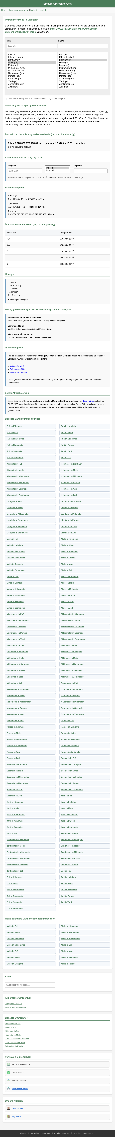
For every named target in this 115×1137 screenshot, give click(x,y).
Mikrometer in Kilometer (72, 614)
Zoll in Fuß (66, 871)
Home (4, 10)
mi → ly (57, 168)
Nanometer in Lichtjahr (72, 689)
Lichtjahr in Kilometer (71, 501)
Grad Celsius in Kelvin (15, 1043)
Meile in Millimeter (69, 551)
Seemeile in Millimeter (71, 777)
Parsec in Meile (14, 733)
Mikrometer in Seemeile (72, 633)
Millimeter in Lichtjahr (71, 652)
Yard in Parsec (68, 821)
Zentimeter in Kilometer (18, 840)
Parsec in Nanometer (17, 746)
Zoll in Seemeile (14, 902)
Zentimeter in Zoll (15, 871)
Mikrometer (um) (32, 68)
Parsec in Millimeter (70, 739)
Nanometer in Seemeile (72, 708)
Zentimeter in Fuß (69, 833)
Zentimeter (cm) (32, 84)
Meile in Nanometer (16, 558)
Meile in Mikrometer (16, 551)
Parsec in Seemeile (70, 746)
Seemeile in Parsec (70, 783)
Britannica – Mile (17, 369)
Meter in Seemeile (15, 602)
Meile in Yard (67, 564)
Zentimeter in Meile (16, 846)
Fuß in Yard (66, 451)
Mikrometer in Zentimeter (73, 639)
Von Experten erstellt (20, 1089)
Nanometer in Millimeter (72, 702)
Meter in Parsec (68, 595)
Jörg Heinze (88, 401)
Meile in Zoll (67, 570)
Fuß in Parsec (67, 445)
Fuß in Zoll (66, 458)
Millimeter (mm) (32, 70)
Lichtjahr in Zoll (68, 533)
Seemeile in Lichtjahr (71, 764)
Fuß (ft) (32, 54)
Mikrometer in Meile (70, 620)
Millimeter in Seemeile (71, 670)
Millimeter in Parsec (16, 670)
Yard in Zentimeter (70, 827)
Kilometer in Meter (70, 470)
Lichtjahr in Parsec (70, 520)
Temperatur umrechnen (15, 1007)
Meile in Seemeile (15, 564)
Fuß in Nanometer (15, 445)
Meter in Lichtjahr (15, 583)
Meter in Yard (67, 602)
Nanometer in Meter (70, 696)
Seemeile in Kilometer (17, 764)
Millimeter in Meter (70, 658)
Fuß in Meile (12, 433)
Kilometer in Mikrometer (18, 476)
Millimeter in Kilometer (17, 652)
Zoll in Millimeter (69, 890)
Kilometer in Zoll (69, 495)
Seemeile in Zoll (14, 796)
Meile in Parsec (68, 558)
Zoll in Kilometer (14, 877)
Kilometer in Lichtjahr (71, 464)
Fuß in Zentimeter (15, 458)
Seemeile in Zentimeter (72, 789)
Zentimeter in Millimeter (72, 852)
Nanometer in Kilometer (18, 689)
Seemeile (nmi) (32, 78)
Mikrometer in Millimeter (72, 627)
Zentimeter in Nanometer (18, 858)
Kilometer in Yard (69, 489)
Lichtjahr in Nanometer (17, 520)
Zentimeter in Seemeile (17, 865)
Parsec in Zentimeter (71, 752)
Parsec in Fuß (67, 721)
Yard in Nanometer (15, 821)
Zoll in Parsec (67, 896)
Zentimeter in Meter (70, 846)
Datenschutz (35, 1133)
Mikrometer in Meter (16, 627)
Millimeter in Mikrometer (18, 664)
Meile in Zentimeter (16, 570)
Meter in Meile (67, 583)
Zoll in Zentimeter (15, 908)
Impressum (46, 1133)
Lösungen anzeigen (19, 300)
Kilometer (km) (32, 57)
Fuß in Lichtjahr (68, 426)
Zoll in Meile (12, 883)
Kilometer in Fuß (14, 464)
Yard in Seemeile (15, 827)
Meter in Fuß (13, 577)
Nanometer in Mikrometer (19, 702)
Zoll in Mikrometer (15, 890)
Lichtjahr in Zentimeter (17, 533)
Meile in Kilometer (69, 539)
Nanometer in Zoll (15, 721)
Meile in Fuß (12, 539)
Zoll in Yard (66, 902)
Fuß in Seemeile (14, 451)
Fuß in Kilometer (14, 426)
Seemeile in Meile (15, 771)
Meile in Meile (13, 957)
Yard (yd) (32, 81)
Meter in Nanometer (16, 595)
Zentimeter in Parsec (71, 858)
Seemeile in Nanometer (18, 783)
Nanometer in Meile (16, 696)
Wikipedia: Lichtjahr (18, 372)
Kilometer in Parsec (70, 483)
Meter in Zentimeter (16, 608)
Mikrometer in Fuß (15, 614)
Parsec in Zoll (13, 758)
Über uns (23, 1133)
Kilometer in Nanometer (18, 483)
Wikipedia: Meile (17, 366)
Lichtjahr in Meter (69, 508)
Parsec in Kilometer (16, 727)
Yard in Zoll (12, 833)
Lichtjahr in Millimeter (71, 514)
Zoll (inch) (32, 87)
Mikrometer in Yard (16, 639)
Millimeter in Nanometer (72, 664)
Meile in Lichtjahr (38, 10)
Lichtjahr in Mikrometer (18, 514)
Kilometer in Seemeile (17, 489)
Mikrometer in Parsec (17, 633)
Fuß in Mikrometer (15, 439)
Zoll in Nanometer (15, 896)
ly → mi (57, 170)
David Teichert (17, 1108)
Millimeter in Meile (15, 658)
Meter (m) (32, 65)
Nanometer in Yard (15, 714)
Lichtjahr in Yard (69, 526)
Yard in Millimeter (69, 814)
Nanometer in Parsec (17, 708)
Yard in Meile (13, 808)
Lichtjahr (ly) (32, 60)
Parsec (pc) (32, 76)
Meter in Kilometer (70, 577)
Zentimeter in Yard (69, 865)
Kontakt (57, 1133)
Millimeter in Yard (15, 677)
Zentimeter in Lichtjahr (72, 840)
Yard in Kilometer (15, 802)
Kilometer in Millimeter (72, 476)
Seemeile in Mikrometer (18, 777)
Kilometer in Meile (15, 470)
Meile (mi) (32, 62)
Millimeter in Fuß (69, 645)
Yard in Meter (67, 808)
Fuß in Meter (67, 433)
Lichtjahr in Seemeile (17, 526)
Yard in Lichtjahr (69, 802)
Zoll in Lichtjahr (68, 877)
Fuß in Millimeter (69, 439)
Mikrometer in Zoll (15, 645)
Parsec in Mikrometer (17, 739)
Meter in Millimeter (70, 589)
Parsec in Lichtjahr (70, 727)
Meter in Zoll (67, 608)
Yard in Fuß (66, 796)
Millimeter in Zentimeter (72, 677)
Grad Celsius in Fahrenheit (17, 1039)
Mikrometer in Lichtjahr (18, 620)
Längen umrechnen (19, 10)
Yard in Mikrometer (16, 814)
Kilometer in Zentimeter (18, 495)
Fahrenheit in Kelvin (14, 1046)
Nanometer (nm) (32, 73)
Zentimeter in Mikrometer (19, 852)
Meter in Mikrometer (16, 589)
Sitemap (65, 1133)
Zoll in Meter (67, 883)
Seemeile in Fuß (68, 758)
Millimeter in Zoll (14, 683)
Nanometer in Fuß (69, 683)
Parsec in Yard (13, 752)
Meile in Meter (67, 545)
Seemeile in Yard (15, 789)
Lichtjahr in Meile (15, 508)
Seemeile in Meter (69, 771)
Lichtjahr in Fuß (14, 501)
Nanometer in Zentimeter (73, 714)
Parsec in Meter (68, 733)
